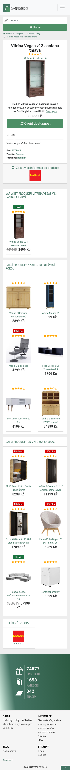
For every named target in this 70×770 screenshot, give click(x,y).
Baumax (20, 154)
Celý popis (51, 111)
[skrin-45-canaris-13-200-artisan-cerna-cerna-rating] (18, 509)
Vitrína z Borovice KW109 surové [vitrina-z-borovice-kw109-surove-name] (18, 315)
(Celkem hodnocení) (35, 58)
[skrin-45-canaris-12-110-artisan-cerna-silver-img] (50, 471)
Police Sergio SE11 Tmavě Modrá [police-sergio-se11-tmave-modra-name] (50, 367)
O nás (41, 751)
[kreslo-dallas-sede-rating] (18, 336)
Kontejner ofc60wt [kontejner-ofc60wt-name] (50, 592)
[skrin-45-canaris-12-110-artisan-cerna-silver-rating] (50, 456)
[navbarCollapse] (62, 7)
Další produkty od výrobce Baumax (30, 442)
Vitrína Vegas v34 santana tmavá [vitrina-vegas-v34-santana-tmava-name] (18, 243)
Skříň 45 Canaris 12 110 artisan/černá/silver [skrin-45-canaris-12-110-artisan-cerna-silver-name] (50, 488)
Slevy (40, 740)
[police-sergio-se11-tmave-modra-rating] (50, 336)
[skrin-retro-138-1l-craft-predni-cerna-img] (18, 471)
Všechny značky (46, 728)
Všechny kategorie (47, 724)
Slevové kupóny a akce (49, 720)
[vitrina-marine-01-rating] (50, 283)
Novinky (42, 736)
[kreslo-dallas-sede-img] (18, 350)
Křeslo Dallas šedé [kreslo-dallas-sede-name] (18, 365)
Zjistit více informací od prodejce (35, 173)
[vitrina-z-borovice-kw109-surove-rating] (18, 283)
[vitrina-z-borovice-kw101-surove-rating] (50, 389)
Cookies (42, 755)
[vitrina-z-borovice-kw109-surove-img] (18, 297)
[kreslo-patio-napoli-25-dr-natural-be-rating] (50, 509)
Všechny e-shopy (46, 732)
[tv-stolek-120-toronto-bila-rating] (18, 389)
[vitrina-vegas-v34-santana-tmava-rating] (18, 212)
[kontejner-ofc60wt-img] (50, 576)
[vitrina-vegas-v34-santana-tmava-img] (18, 226)
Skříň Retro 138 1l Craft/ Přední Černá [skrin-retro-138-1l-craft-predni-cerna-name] (18, 488)
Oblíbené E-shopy (17, 623)
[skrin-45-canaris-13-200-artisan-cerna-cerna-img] (18, 523)
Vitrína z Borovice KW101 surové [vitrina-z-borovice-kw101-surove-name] (51, 420)
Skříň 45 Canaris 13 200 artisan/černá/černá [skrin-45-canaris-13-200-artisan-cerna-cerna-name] (18, 541)
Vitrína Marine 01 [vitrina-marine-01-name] (51, 313)
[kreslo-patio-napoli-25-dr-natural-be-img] (50, 523)
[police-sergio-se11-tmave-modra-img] (50, 350)
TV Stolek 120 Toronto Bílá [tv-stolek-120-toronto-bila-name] (18, 420)
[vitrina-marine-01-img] (50, 297)
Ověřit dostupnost (34, 123)
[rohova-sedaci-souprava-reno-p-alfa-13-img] (18, 576)
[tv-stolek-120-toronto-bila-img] (18, 403)
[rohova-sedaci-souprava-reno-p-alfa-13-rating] (18, 562)
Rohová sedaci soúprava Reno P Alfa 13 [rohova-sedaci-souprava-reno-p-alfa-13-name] (18, 596)
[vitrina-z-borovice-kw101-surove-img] (50, 403)
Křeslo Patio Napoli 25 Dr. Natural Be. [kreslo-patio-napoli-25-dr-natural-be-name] (50, 541)
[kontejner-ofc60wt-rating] (50, 562)
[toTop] (65, 768)
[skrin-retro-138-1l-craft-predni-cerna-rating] (18, 456)
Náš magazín (9, 751)
